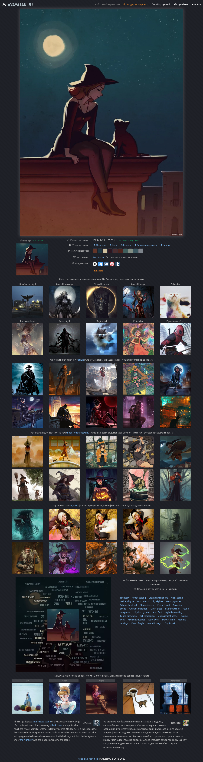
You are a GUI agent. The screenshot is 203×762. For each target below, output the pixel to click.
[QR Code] (95, 264)
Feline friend (163, 605)
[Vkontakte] (106, 264)
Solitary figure (127, 601)
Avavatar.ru (98, 257)
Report (98, 271)
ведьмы (74, 505)
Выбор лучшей (161, 4)
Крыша (165, 245)
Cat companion (147, 616)
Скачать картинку (129, 240)
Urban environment (158, 597)
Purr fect (157, 612)
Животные (100, 245)
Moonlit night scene (167, 616)
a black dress (55, 725)
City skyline (157, 601)
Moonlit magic (154, 623)
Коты (113, 245)
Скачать (38, 240)
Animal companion (138, 608)
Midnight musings (136, 619)
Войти (196, 4)
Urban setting (139, 597)
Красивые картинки (88, 759)
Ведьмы (126, 245)
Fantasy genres (173, 601)
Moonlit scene (146, 605)
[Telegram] (100, 264)
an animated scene (41, 721)
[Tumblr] (117, 264)
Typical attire (168, 619)
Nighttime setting (173, 612)
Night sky (124, 597)
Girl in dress (156, 608)
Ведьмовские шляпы (146, 245)
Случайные (181, 4)
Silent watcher (172, 608)
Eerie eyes (153, 619)
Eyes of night (137, 623)
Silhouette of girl (128, 605)
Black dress (143, 601)
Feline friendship (128, 616)
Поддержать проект (136, 4)
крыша (80, 360)
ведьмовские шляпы (78, 432)
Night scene (176, 597)
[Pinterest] (112, 264)
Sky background (142, 612)
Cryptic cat (169, 623)
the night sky (26, 740)
